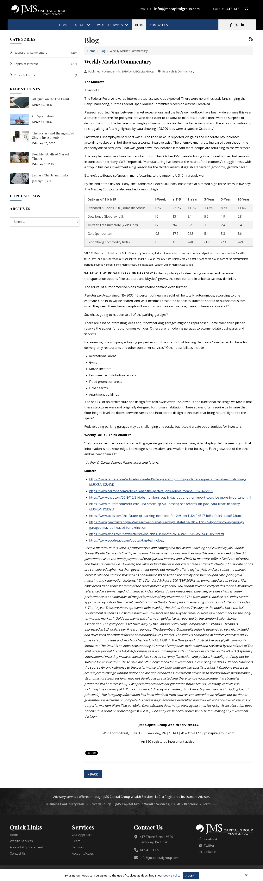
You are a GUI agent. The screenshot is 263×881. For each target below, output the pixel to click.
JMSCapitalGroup (143, 71)
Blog (103, 51)
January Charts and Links (50, 175)
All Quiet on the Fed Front (50, 99)
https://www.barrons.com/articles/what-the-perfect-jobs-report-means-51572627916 (151, 491)
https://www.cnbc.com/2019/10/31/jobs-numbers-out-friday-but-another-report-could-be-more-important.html (170, 497)
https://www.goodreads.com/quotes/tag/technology (126, 540)
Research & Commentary (178, 71)
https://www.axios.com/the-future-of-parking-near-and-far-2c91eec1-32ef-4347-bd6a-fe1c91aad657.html (165, 516)
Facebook (211, 839)
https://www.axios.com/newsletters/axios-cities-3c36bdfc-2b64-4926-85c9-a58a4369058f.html (156, 534)
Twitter (209, 845)
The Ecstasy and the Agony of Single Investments (53, 135)
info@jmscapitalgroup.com (177, 8)
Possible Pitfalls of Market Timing (50, 156)
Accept (191, 875)
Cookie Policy (171, 875)
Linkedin (210, 852)
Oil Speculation (43, 116)
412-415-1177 (237, 8)
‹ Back (93, 774)
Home (91, 51)
